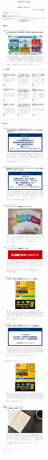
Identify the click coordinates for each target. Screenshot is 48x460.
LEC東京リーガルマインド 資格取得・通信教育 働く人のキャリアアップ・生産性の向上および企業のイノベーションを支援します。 (9, 80)
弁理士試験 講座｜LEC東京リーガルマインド (9, 90)
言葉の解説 (6, 12)
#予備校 (19, 442)
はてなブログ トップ (6, 4)
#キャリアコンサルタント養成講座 (25, 241)
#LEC (29, 64)
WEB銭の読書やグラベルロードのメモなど (13, 277)
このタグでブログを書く (40, 9)
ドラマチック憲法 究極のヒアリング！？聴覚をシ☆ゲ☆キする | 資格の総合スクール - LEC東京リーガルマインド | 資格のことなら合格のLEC (24, 75)
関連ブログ (18, 12)
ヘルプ (12, 450)
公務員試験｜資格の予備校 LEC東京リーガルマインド (38, 105)
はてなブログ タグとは (6, 450)
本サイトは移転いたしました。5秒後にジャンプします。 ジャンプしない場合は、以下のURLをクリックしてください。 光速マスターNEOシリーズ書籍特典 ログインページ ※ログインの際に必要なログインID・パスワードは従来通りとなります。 (38, 81)
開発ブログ (15, 450)
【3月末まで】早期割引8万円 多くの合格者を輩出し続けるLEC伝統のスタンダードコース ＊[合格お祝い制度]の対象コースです (9, 95)
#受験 (36, 442)
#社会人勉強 (19, 64)
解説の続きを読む (24, 20)
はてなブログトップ (21, 450)
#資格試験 (23, 442)
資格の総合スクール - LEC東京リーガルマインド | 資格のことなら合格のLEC (9, 75)
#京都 (36, 270)
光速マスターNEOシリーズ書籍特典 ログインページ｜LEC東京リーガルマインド (38, 75)
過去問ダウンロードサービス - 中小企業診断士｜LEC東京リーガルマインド (38, 90)
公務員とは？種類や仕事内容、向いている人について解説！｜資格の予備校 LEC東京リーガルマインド (24, 105)
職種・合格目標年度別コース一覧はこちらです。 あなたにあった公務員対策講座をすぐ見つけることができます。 (38, 109)
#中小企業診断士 (12, 318)
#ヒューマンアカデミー (23, 268)
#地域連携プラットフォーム (33, 268)
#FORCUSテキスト (12, 355)
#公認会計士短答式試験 (16, 199)
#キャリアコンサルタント (37, 241)
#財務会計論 (24, 64)
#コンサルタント (9, 444)
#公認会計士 (8, 64)
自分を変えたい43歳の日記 (10, 246)
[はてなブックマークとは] (10, 69)
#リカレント (8, 270)
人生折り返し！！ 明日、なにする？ (13, 406)
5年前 (22, 277)
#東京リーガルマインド (34, 64)
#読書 (7, 318)
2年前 (17, 246)
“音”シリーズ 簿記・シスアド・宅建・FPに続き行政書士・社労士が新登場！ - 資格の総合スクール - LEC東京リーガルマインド (24, 90)
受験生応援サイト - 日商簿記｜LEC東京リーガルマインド (9, 105)
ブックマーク (5, 73)
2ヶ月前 (31, 30)
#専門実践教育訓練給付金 (11, 271)
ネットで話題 (12, 12)
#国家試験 (15, 442)
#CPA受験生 (14, 64)
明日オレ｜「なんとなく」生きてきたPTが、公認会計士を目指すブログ (17, 30)
